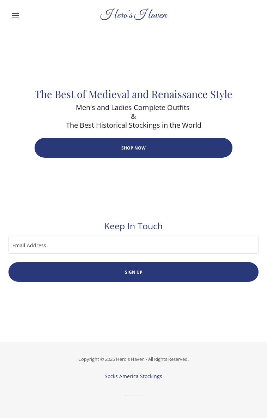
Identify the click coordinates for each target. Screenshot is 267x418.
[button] (27, 15)
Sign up (133, 272)
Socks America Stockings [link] (133, 376)
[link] (133, 15)
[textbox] (133, 245)
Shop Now (133, 148)
